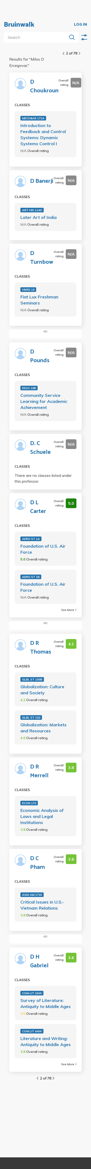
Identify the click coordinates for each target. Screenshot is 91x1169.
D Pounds (40, 356)
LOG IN (80, 25)
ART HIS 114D (32, 210)
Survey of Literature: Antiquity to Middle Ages (45, 1003)
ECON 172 (29, 803)
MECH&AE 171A (33, 118)
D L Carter (38, 507)
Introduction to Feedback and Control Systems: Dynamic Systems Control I (43, 134)
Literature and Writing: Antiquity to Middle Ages (45, 1041)
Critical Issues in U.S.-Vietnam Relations (42, 905)
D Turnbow (41, 258)
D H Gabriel (39, 961)
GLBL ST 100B (32, 679)
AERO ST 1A (31, 539)
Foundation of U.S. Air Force (43, 549)
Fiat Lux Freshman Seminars (39, 300)
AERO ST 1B (31, 577)
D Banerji (41, 181)
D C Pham (37, 863)
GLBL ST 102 (31, 717)
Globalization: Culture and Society (42, 690)
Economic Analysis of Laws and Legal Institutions (42, 816)
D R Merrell (39, 771)
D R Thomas (40, 648)
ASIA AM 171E (32, 895)
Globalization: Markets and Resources (43, 728)
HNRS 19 (28, 289)
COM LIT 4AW (32, 1031)
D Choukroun (44, 86)
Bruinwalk (19, 24)
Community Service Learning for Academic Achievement (43, 401)
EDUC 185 (29, 388)
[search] (36, 37)
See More (68, 610)
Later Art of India (38, 217)
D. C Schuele (40, 448)
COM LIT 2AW (32, 993)
